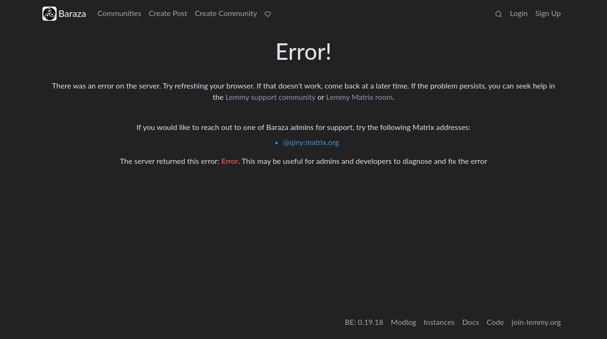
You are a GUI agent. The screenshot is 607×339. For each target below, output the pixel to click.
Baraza (64, 13)
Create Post (168, 12)
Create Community (226, 12)
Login (519, 12)
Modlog (403, 321)
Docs (470, 321)
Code (495, 321)
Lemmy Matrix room (359, 96)
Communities (119, 12)
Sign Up (548, 12)
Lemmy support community (270, 96)
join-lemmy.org (536, 321)
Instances (439, 321)
